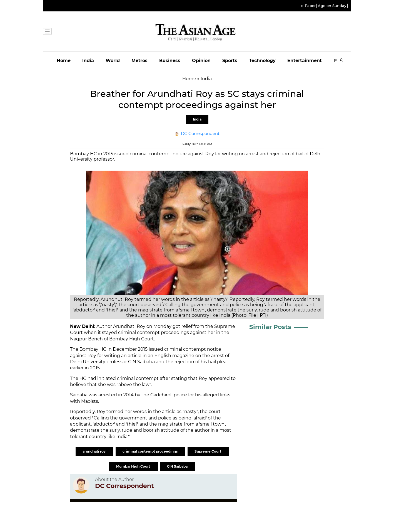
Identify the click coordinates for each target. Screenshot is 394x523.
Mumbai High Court (133, 466)
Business (169, 60)
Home (64, 60)
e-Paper (308, 6)
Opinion (201, 60)
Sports (229, 60)
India (88, 60)
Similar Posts (270, 327)
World (113, 60)
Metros (139, 60)
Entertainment (304, 60)
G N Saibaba (141, 361)
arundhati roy (94, 451)
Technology (262, 60)
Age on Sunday (332, 6)
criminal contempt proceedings (150, 451)
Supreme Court (208, 451)
